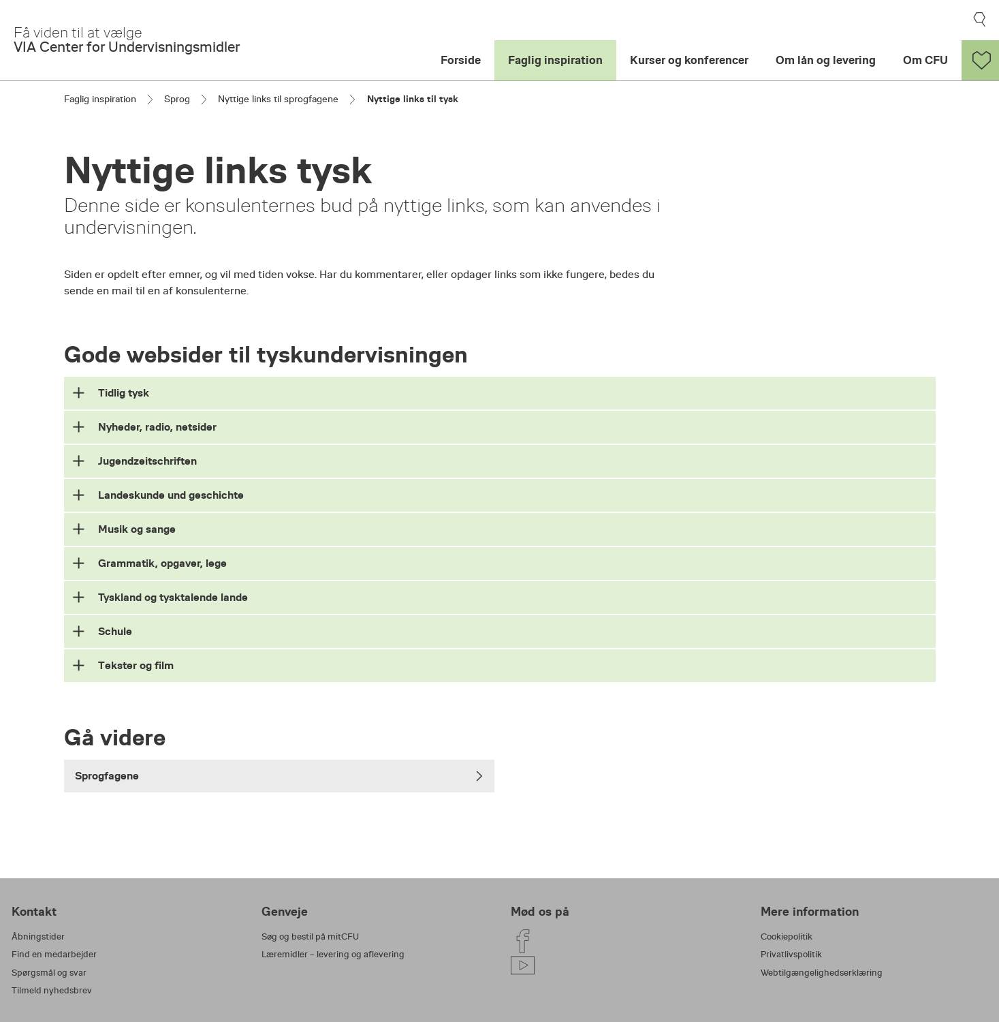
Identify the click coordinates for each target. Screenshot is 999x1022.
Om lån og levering (826, 60)
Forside (461, 60)
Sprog (177, 98)
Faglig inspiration (555, 60)
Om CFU (925, 60)
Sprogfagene (279, 775)
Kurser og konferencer (689, 60)
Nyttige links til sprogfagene (278, 98)
